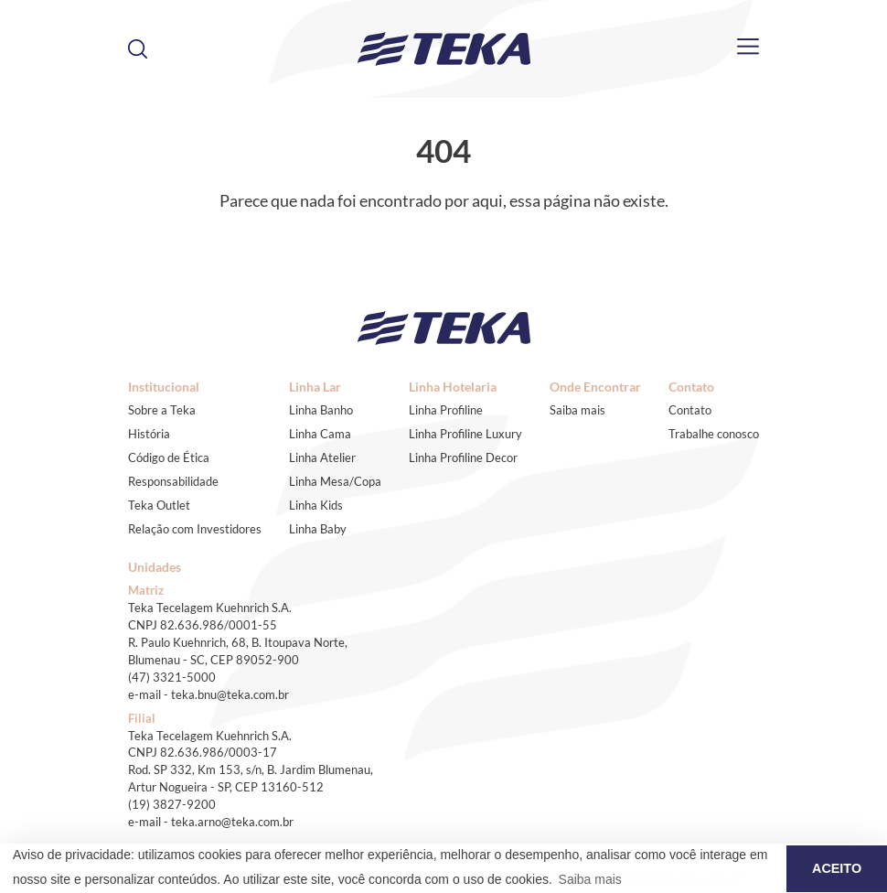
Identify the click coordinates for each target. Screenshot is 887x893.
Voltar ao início (443, 229)
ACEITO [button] (836, 868)
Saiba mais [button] (590, 879)
